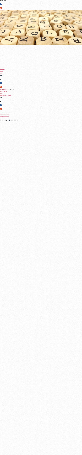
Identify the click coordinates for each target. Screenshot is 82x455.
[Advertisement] (38, 55)
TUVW (15, 120)
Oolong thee (3, 112)
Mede (1, 73)
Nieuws (1, 93)
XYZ (17, 120)
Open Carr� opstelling (5, 114)
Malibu (1, 71)
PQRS (12, 120)
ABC (1, 120)
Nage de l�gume (3, 91)
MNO (1, 75)
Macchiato (2, 69)
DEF (3, 120)
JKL (7, 120)
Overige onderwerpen (4, 116)
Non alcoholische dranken (5, 95)
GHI (5, 120)
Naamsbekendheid (4, 89)
